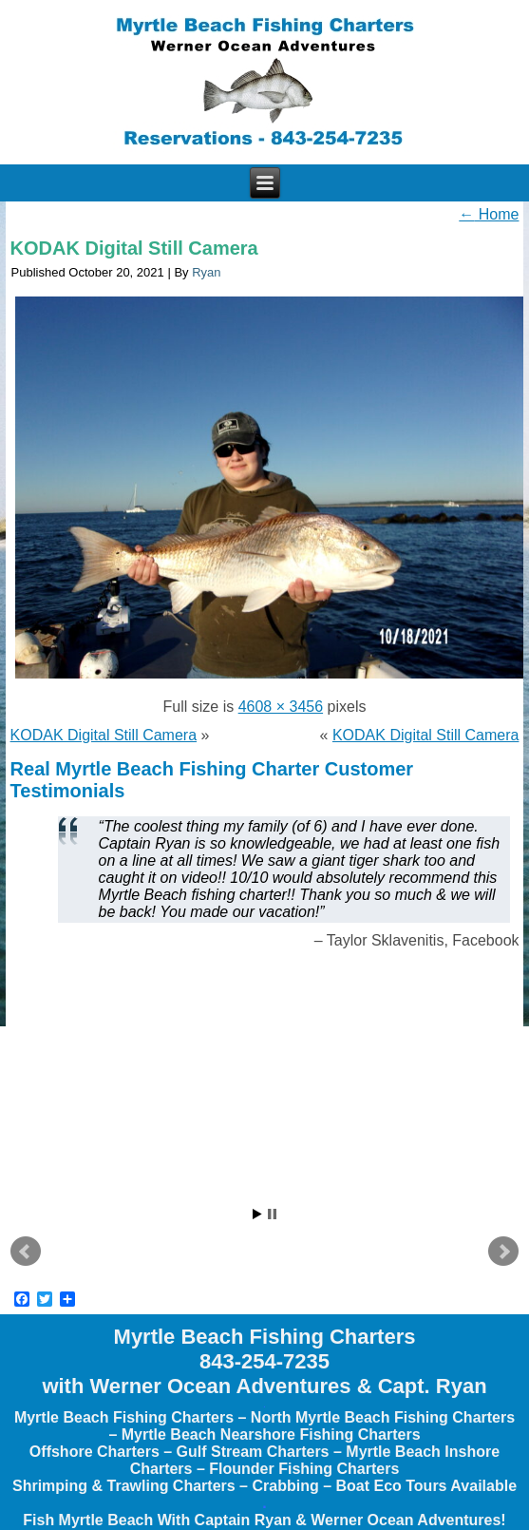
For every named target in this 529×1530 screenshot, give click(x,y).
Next (503, 1251)
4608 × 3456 (280, 706)
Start (257, 1214)
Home (489, 214)
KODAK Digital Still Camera (134, 248)
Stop (272, 1214)
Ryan (206, 272)
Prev (25, 1251)
